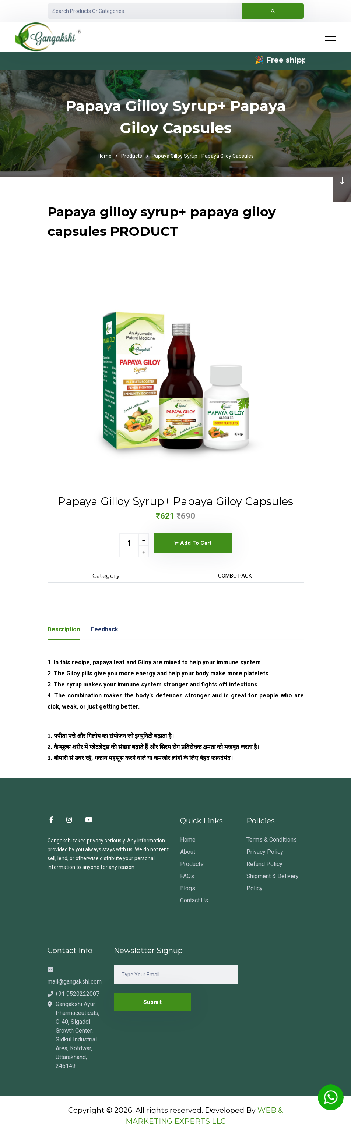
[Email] (176, 974)
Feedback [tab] (104, 629)
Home (105, 156)
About (187, 851)
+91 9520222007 (73, 993)
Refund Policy (264, 863)
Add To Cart (193, 543)
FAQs (187, 876)
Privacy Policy (264, 851)
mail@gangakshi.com (75, 975)
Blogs (187, 888)
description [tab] (64, 629)
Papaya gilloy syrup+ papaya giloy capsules (203, 156)
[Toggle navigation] (330, 36)
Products (131, 156)
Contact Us (194, 900)
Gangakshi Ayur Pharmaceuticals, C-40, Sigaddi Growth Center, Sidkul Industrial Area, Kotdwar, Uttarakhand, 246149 (77, 1035)
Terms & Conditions (271, 839)
